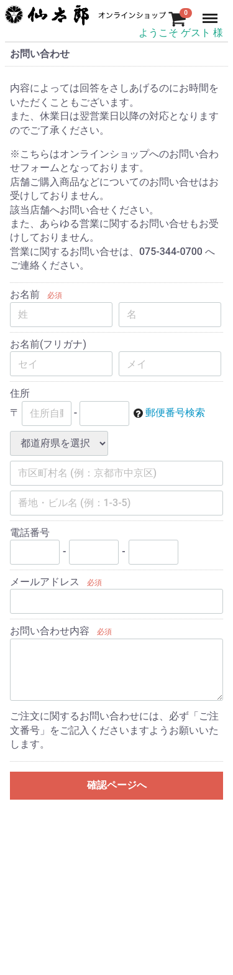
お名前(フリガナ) (48, 344)
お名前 (25, 295)
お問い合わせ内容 (49, 631)
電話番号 (30, 532)
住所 (20, 394)
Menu (211, 12)
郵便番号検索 (175, 412)
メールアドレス (45, 582)
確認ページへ (117, 786)
